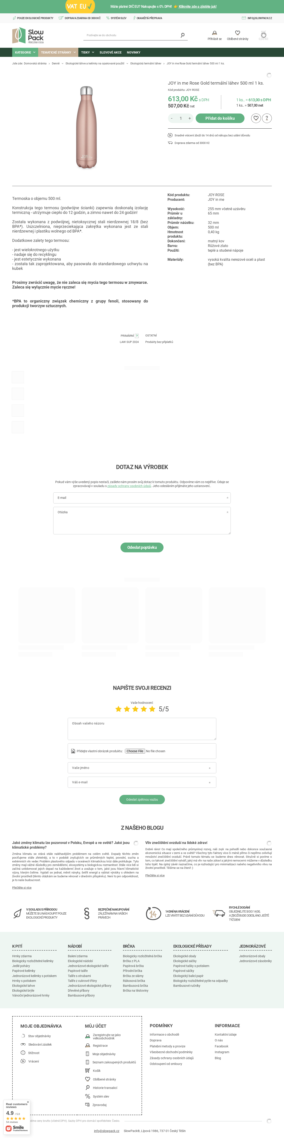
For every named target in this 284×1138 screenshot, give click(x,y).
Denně (55, 63)
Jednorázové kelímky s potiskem (34, 976)
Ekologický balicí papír (188, 976)
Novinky (133, 52)
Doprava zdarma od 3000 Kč (83, 18)
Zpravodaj (99, 1105)
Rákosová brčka (134, 981)
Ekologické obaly (184, 956)
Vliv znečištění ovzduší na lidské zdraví (176, 843)
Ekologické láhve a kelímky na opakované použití (95, 63)
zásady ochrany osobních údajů (129, 486)
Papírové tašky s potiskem (191, 966)
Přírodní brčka (132, 971)
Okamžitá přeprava (149, 18)
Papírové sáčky (183, 971)
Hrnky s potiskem (24, 981)
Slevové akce (111, 52)
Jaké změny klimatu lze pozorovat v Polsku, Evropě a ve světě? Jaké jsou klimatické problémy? (71, 845)
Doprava (156, 1040)
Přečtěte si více (22, 887)
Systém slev (118, 18)
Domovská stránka (35, 63)
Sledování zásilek (40, 1044)
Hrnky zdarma (22, 956)
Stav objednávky (39, 1036)
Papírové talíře (78, 971)
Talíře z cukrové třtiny (82, 981)
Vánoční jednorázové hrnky (30, 995)
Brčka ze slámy (133, 976)
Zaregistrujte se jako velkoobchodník (107, 1036)
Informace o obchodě (164, 1034)
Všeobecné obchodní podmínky (171, 1052)
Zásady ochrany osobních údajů (172, 1058)
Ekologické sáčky (185, 961)
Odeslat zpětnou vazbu (142, 799)
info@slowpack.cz (260, 18)
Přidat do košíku (220, 118)
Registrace (100, 1045)
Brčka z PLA (131, 961)
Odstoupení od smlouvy (166, 1064)
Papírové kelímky (23, 971)
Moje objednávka (41, 1026)
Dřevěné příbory (78, 990)
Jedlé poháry (21, 966)
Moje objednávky (104, 1054)
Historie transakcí (105, 1088)
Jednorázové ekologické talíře (88, 966)
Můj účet (95, 1026)
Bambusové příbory (81, 995)
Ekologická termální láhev (145, 63)
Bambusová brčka (135, 985)
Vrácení (33, 1061)
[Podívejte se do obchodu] (135, 35)
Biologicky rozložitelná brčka (142, 956)
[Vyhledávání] (183, 35)
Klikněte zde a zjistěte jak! (197, 6)
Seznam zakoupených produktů (114, 1062)
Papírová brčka (133, 966)
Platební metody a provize (167, 1046)
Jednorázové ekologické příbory (89, 985)
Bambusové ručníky (186, 985)
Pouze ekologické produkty (35, 18)
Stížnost (33, 1053)
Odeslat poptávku (142, 547)
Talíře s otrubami (79, 976)
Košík (97, 1070)
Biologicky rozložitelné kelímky (32, 961)
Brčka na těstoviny (135, 990)
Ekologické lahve (23, 985)
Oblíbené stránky (104, 1079)
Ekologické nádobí (80, 961)
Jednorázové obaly (252, 956)
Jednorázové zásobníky (255, 961)
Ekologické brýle (23, 990)
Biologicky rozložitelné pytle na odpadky (200, 981)
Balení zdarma (78, 956)
